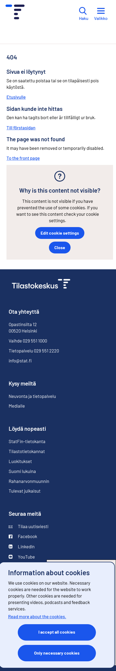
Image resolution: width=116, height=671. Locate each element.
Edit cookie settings (60, 232)
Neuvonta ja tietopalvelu (32, 396)
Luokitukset (20, 461)
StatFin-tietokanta (27, 441)
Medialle (17, 405)
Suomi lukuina (22, 471)
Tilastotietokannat (27, 451)
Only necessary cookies (56, 652)
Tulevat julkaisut (25, 490)
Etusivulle (16, 97)
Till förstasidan (20, 127)
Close (59, 247)
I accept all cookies (56, 631)
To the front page (23, 158)
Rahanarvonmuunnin (29, 481)
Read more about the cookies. (37, 616)
